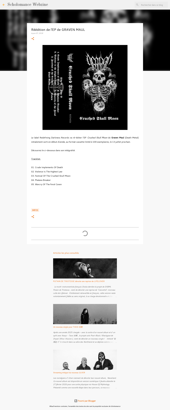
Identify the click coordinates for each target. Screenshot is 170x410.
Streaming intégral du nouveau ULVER (69, 372)
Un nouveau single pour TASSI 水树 (68, 327)
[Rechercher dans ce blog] (154, 5)
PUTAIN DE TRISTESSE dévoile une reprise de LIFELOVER (79, 281)
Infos (35, 210)
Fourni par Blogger (85, 401)
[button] (32, 39)
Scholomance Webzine (27, 5)
